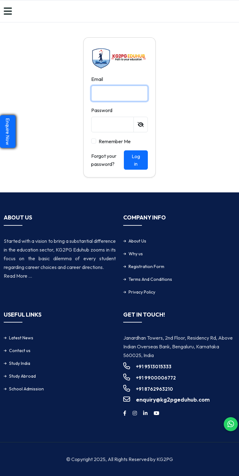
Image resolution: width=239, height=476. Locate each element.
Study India (19, 363)
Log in (136, 160)
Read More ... (18, 276)
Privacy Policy (142, 292)
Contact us (19, 350)
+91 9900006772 (156, 378)
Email (97, 79)
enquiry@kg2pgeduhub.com (173, 399)
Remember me (115, 141)
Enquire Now (8, 131)
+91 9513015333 (153, 367)
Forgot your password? (103, 160)
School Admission (26, 389)
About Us (137, 241)
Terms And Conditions (150, 279)
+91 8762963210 (154, 389)
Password (101, 110)
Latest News (21, 338)
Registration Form (146, 266)
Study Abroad (22, 376)
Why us (136, 254)
